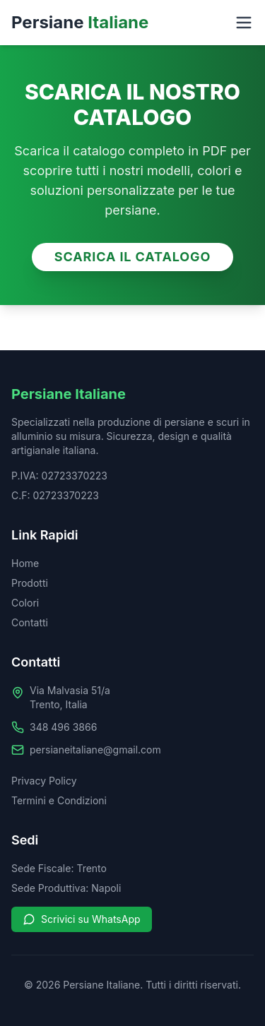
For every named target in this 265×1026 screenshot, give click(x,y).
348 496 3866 (63, 727)
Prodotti (29, 583)
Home (25, 563)
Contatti (29, 622)
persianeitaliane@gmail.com (95, 750)
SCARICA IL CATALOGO (132, 256)
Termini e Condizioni (59, 800)
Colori (25, 603)
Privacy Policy (44, 781)
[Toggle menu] (244, 22)
